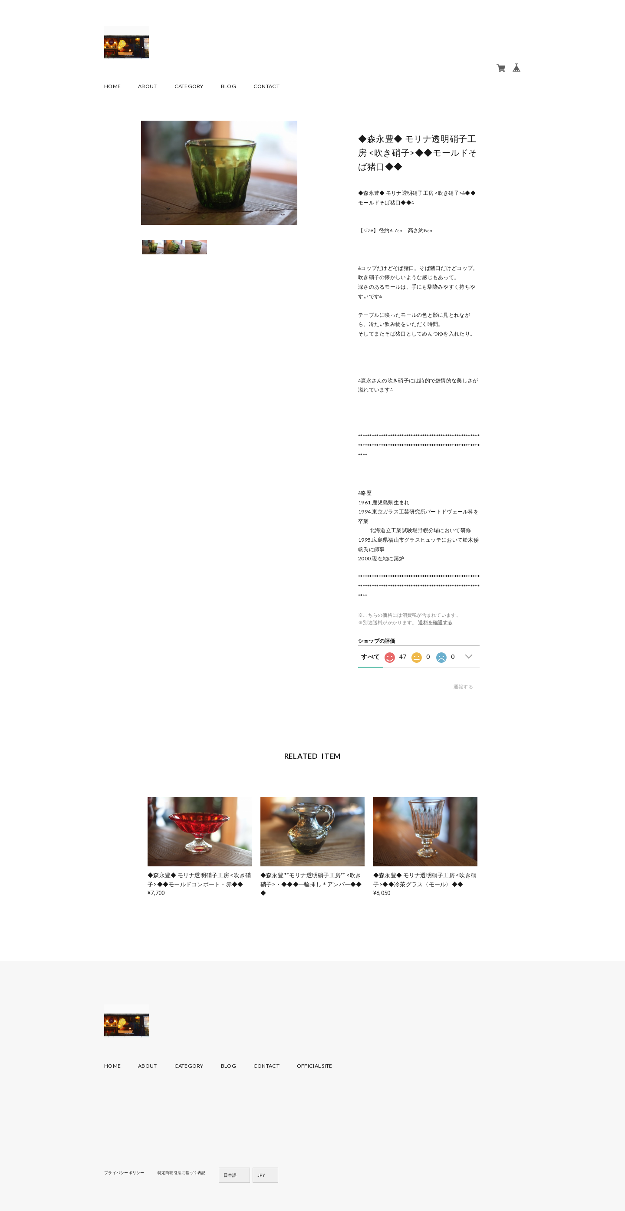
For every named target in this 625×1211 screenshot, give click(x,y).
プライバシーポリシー (126, 1172)
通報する (463, 687)
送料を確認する (435, 622)
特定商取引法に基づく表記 (188, 1172)
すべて (370, 656)
